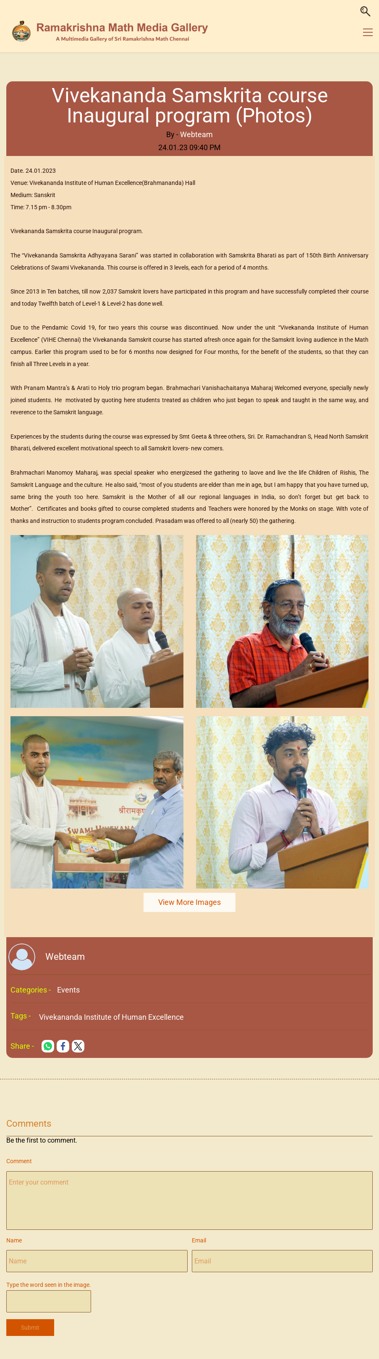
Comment (19, 1161)
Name (14, 1240)
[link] (96, 540)
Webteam (196, 134)
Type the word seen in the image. (48, 1284)
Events (68, 989)
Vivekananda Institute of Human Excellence (111, 1017)
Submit (30, 1327)
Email (199, 1240)
